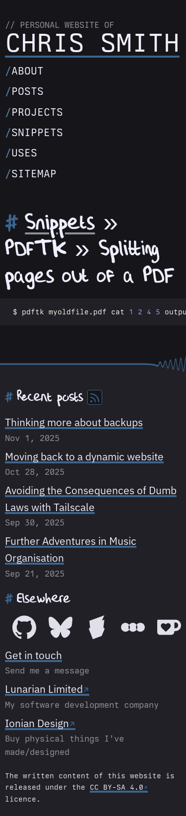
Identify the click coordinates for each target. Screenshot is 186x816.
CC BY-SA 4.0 (116, 787)
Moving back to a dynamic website (84, 456)
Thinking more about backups (74, 422)
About (27, 71)
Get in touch (33, 655)
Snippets (37, 132)
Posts (27, 91)
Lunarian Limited (44, 689)
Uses (24, 153)
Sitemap (34, 173)
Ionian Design (37, 723)
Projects (37, 112)
